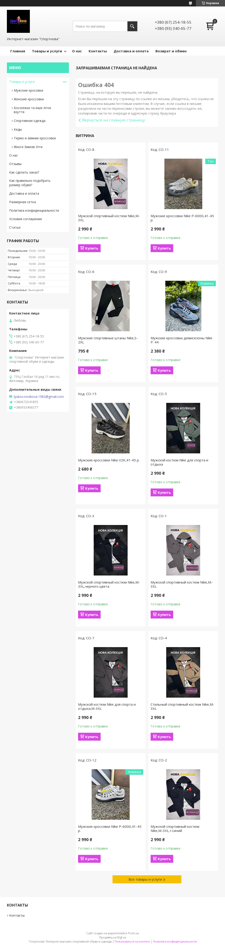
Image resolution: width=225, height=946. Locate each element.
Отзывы (15, 164)
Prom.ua (133, 933)
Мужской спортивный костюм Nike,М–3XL (182, 584)
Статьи (14, 227)
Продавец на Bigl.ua (112, 937)
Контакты (98, 51)
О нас (77, 51)
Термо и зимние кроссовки (35, 138)
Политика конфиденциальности (34, 210)
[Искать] (132, 26)
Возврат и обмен (170, 51)
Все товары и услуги (145, 879)
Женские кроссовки (29, 99)
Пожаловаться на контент (132, 941)
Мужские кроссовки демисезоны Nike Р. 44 (181, 340)
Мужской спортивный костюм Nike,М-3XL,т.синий (175, 828)
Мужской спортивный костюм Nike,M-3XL (109, 218)
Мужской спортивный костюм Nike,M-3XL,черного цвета (109, 584)
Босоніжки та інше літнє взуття (32, 110)
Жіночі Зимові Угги (28, 147)
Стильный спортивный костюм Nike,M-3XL (182, 706)
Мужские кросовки (28, 90)
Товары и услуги (47, 51)
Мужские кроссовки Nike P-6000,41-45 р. (182, 218)
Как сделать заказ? (24, 172)
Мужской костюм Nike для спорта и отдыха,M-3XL (107, 706)
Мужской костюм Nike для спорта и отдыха (179, 462)
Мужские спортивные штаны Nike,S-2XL (108, 340)
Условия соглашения (25, 219)
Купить (91, 248)
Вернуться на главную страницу (113, 120)
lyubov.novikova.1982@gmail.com (39, 397)
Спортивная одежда (29, 120)
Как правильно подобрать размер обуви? (30, 182)
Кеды (18, 129)
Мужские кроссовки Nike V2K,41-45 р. (109, 460)
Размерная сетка (22, 202)
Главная (17, 51)
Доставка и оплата (131, 51)
